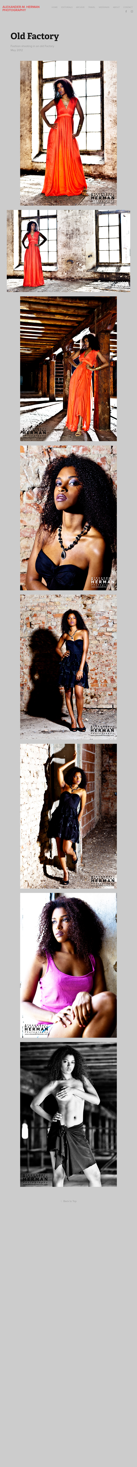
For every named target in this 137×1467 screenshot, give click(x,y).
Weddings (104, 7)
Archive (80, 7)
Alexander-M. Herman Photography (21, 8)
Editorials (66, 7)
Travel (91, 7)
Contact (128, 7)
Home (55, 7)
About (116, 7)
